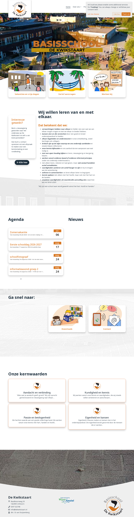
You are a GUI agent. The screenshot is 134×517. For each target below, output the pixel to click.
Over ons (77, 7)
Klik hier (22, 162)
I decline (116, 14)
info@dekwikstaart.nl (19, 509)
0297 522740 (15, 507)
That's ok (126, 14)
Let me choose (93, 14)
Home (68, 7)
